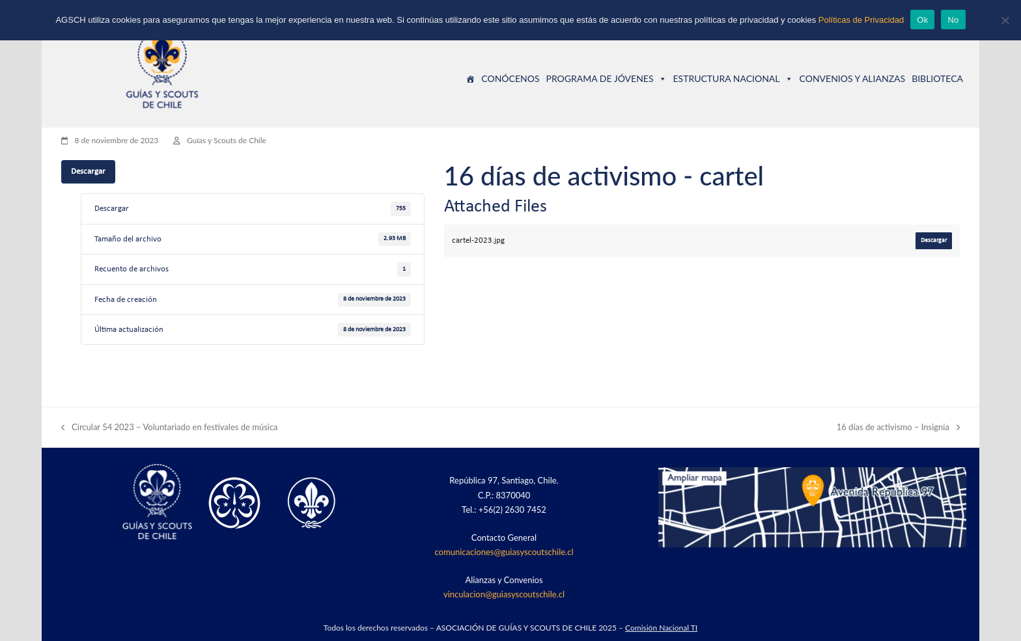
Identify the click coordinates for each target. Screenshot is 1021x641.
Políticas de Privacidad (861, 20)
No (952, 20)
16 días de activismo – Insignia (898, 428)
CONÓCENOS (510, 78)
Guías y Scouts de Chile (226, 140)
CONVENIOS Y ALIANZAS (853, 78)
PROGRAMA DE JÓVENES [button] (606, 78)
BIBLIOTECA (937, 78)
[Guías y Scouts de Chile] (470, 78)
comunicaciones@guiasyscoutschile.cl (504, 552)
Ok (922, 20)
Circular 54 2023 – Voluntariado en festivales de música (169, 428)
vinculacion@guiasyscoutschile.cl (504, 594)
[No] (1004, 20)
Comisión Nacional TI (661, 628)
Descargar (88, 171)
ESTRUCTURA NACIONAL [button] (733, 78)
